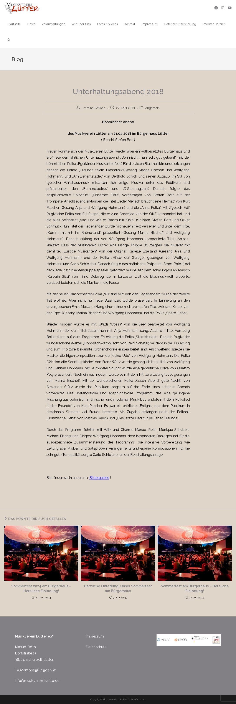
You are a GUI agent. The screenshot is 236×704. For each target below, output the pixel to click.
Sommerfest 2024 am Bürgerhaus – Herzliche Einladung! (41, 588)
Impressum (95, 636)
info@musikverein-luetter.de (37, 681)
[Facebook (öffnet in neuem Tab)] (216, 8)
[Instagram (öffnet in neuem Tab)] (222, 8)
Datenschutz (96, 647)
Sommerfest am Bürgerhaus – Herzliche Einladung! (195, 588)
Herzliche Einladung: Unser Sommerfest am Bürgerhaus (118, 588)
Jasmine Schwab (94, 108)
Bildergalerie (99, 478)
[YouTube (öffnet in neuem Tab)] (229, 8)
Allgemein (152, 108)
